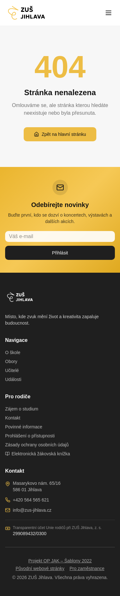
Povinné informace (23, 426)
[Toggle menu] (108, 12)
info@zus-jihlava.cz (32, 510)
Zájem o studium (21, 408)
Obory (11, 361)
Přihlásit (60, 252)
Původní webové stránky (40, 568)
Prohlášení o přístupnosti (30, 435)
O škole (12, 352)
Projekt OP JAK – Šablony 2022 (60, 560)
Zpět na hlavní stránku (60, 134)
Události (13, 379)
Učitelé (12, 370)
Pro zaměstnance (86, 568)
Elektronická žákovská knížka (37, 453)
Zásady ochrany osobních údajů (36, 444)
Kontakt (12, 417)
